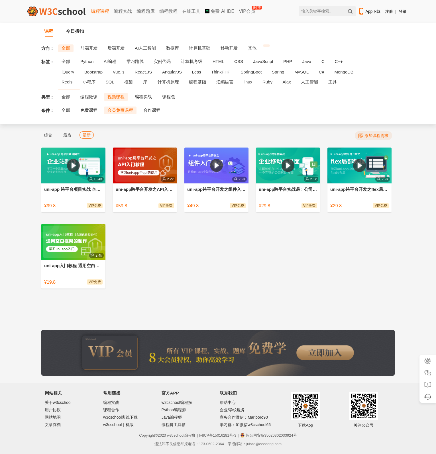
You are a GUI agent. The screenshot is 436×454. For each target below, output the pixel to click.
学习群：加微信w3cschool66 (245, 424)
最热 (67, 135)
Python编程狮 (174, 410)
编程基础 (197, 81)
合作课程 (151, 110)
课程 (48, 31)
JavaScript (263, 61)
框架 (128, 81)
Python (87, 61)
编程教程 (168, 11)
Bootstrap (93, 71)
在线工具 (191, 11)
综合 (48, 135)
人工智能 (309, 81)
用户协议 (53, 410)
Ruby (267, 81)
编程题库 (145, 11)
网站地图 (53, 417)
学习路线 (135, 61)
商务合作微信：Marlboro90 (244, 417)
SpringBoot (251, 71)
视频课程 (116, 96)
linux (247, 81)
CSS (238, 61)
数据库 (172, 48)
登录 (403, 11)
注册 (389, 11)
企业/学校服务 (232, 410)
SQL (110, 81)
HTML (218, 61)
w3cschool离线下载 (120, 417)
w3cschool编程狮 (177, 402)
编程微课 (88, 96)
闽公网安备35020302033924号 (268, 435)
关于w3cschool (58, 402)
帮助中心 (228, 402)
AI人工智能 (145, 48)
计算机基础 (199, 48)
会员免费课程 (120, 110)
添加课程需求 (373, 135)
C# (321, 71)
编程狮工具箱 (174, 424)
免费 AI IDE (219, 11)
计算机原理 (168, 81)
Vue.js (119, 71)
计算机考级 (191, 61)
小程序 (89, 81)
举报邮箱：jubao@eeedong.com (255, 444)
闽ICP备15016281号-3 (217, 435)
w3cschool (175, 435)
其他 (252, 48)
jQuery (68, 71)
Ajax (287, 81)
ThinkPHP (221, 71)
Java (306, 61)
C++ (339, 61)
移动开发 (229, 48)
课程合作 (111, 410)
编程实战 (123, 11)
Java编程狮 (172, 417)
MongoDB (344, 71)
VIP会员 (247, 10)
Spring (278, 71)
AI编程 (110, 61)
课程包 (168, 96)
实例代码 (162, 61)
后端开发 (116, 48)
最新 (87, 135)
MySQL (301, 71)
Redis (67, 81)
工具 (332, 81)
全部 (66, 48)
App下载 (369, 11)
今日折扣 (75, 31)
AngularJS (172, 71)
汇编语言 (224, 81)
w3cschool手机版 (118, 424)
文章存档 (53, 424)
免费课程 (88, 110)
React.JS (143, 71)
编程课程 (100, 11)
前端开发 (88, 48)
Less (196, 71)
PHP (287, 61)
